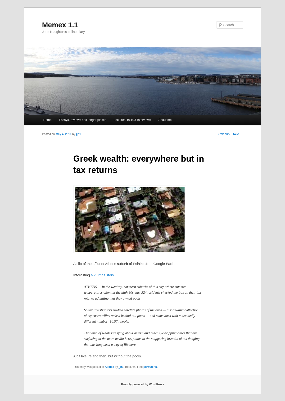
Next (238, 134)
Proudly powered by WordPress (142, 384)
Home (47, 120)
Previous (222, 134)
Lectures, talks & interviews (132, 120)
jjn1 (78, 134)
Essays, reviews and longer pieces (82, 120)
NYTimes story (102, 275)
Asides (109, 367)
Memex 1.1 (60, 25)
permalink (150, 367)
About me (165, 120)
